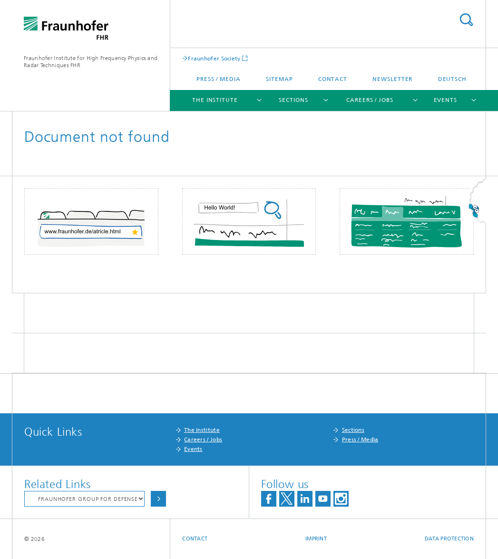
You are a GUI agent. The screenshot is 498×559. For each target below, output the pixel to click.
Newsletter (392, 79)
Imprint (316, 539)
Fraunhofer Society (214, 58)
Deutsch (452, 79)
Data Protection (449, 539)
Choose (158, 499)
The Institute (215, 100)
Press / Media (218, 79)
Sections (293, 100)
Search (466, 20)
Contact (332, 79)
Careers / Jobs (369, 100)
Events (445, 100)
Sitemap (279, 79)
